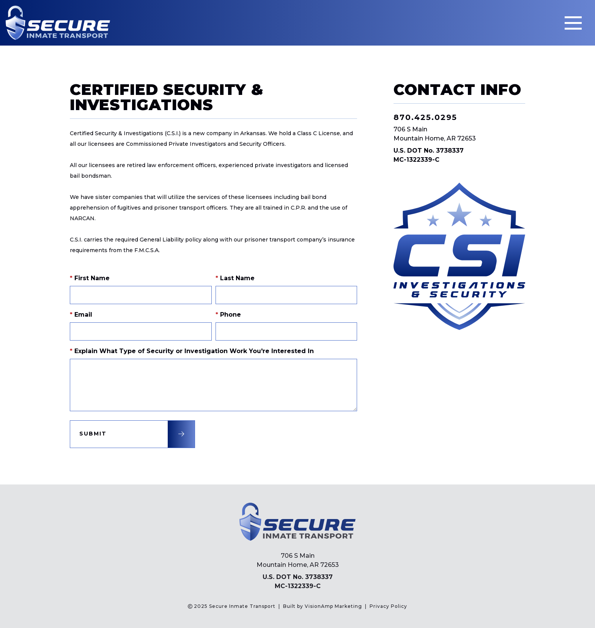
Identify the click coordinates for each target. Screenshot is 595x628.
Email (81, 314)
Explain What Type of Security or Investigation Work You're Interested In (192, 351)
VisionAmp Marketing (333, 606)
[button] (132, 434)
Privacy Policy (388, 606)
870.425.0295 (425, 117)
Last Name (235, 278)
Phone (228, 314)
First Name (90, 278)
